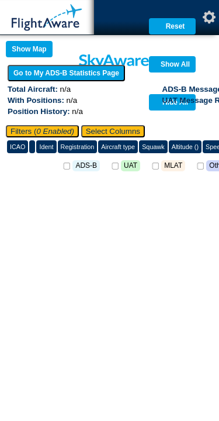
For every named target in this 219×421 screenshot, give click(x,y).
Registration (78, 146)
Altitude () (185, 146)
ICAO (17, 146)
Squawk (153, 146)
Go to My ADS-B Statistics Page (66, 73)
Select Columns (113, 131)
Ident (46, 146)
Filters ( (42, 131)
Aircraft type (118, 146)
